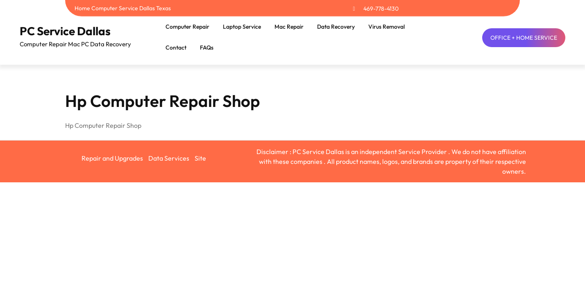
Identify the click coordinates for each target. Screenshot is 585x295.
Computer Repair (187, 26)
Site (200, 158)
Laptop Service (242, 26)
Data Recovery (336, 26)
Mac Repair (289, 26)
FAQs (206, 47)
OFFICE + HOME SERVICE (523, 37)
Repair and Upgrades (112, 158)
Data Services (168, 158)
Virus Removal (386, 26)
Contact (176, 47)
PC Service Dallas (65, 31)
